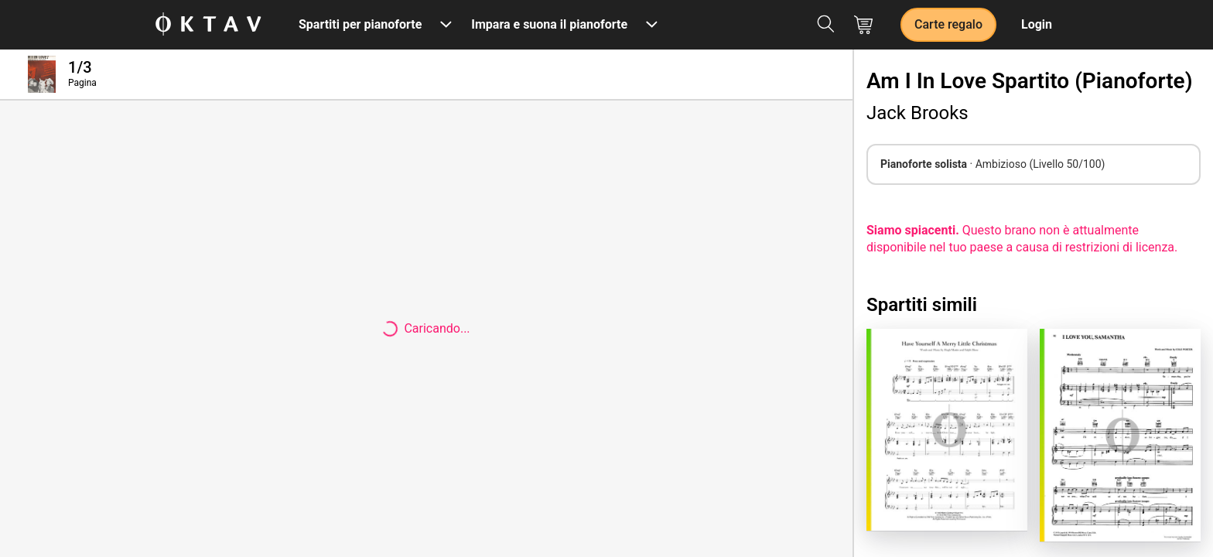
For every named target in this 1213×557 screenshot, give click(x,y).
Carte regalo (948, 24)
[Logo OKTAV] (208, 25)
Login (1036, 24)
